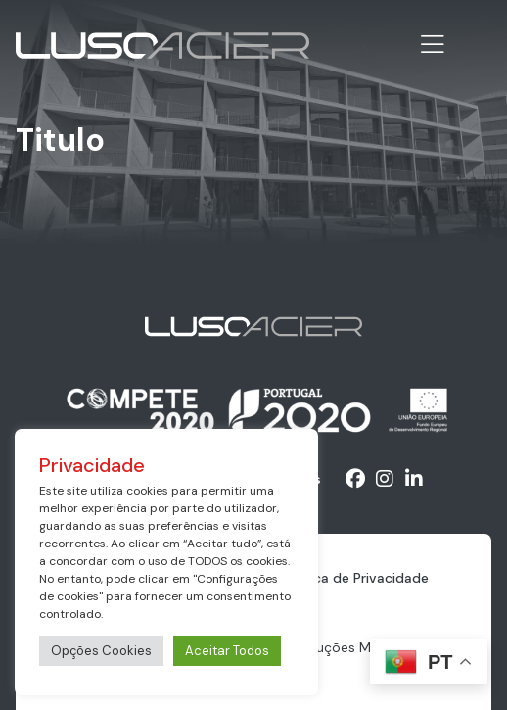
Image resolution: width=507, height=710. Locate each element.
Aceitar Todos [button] (227, 650)
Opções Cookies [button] (101, 650)
